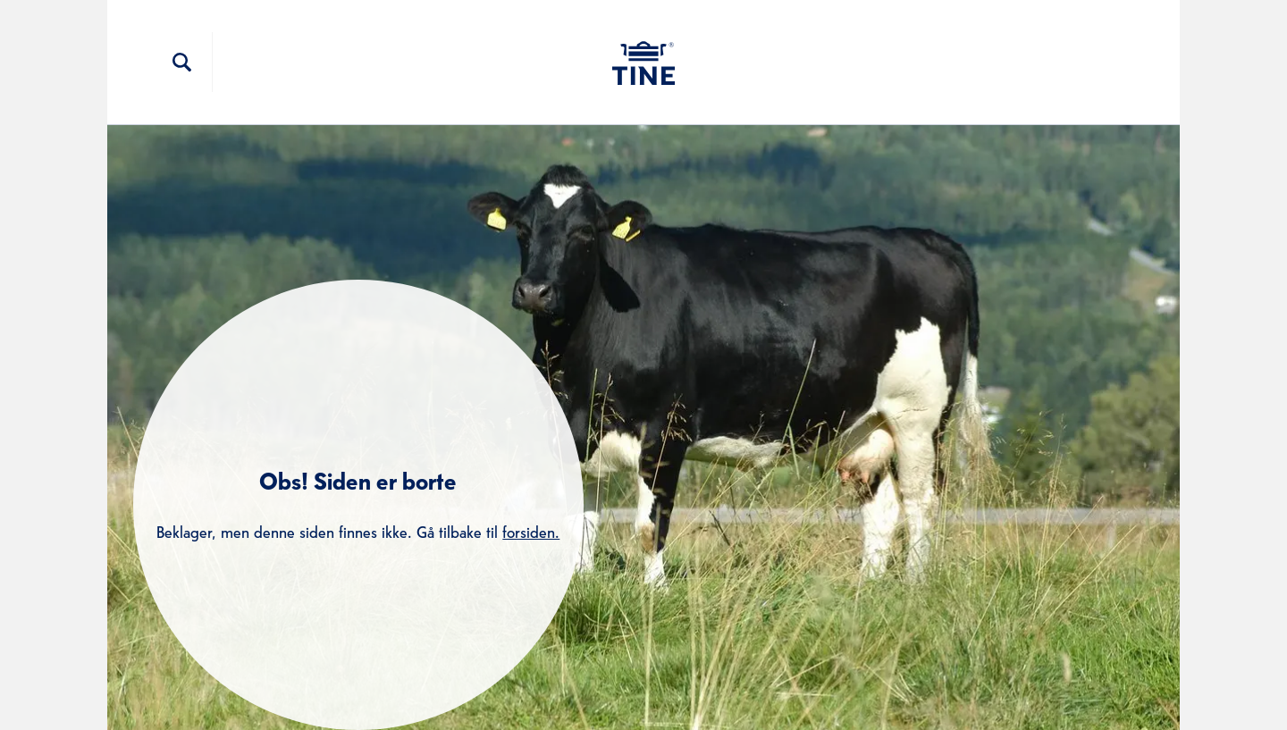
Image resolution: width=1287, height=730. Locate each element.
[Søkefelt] (182, 62)
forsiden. (530, 530)
